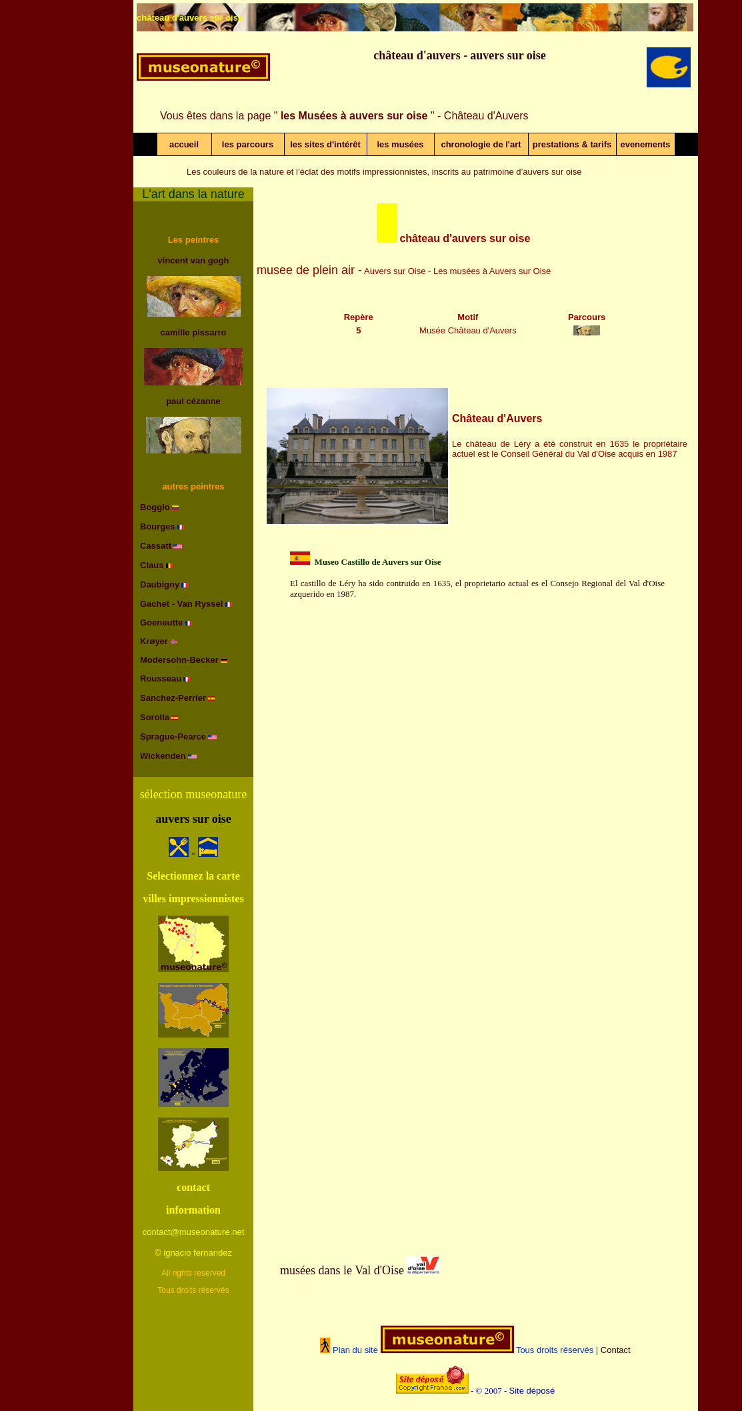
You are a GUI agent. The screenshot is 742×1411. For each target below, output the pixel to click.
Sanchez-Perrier (173, 698)
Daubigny (159, 584)
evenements (645, 144)
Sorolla (154, 717)
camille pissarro (194, 332)
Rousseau (160, 678)
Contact (616, 1350)
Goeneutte (162, 622)
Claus (151, 565)
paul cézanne (193, 401)
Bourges (157, 526)
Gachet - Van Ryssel (182, 604)
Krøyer (155, 641)
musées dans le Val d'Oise (342, 1270)
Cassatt (155, 546)
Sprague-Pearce (173, 737)
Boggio (155, 507)
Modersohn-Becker (179, 660)
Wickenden (163, 756)
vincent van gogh (193, 260)
